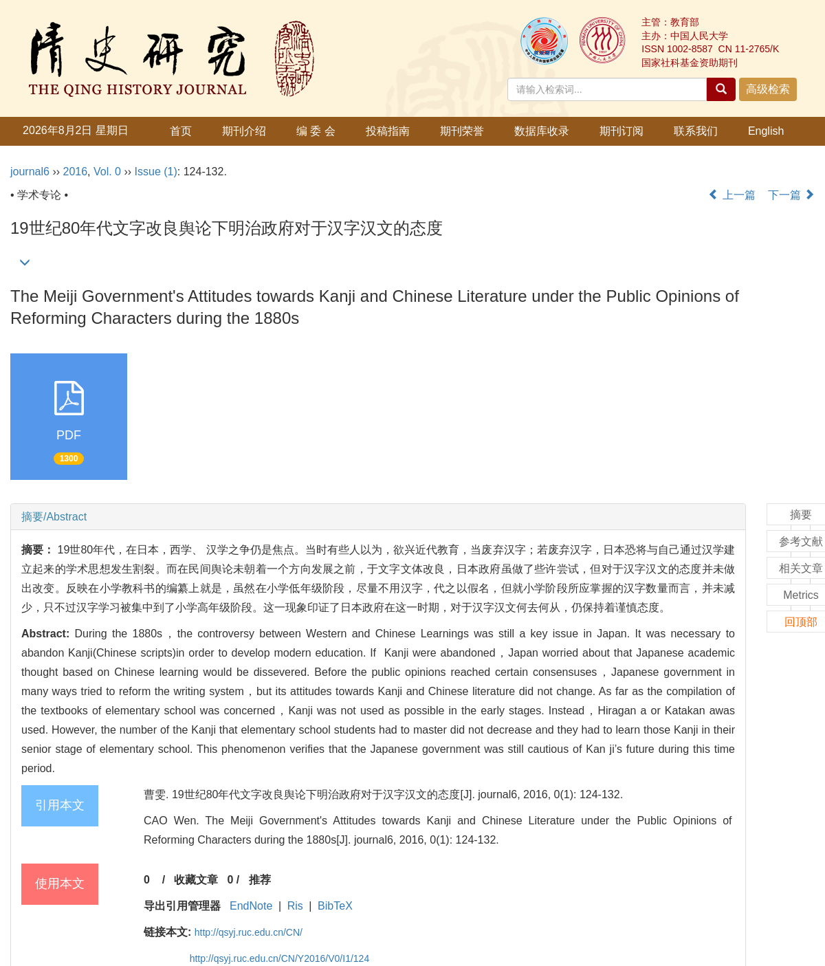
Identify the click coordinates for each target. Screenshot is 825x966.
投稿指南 (388, 131)
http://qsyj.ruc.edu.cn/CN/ (248, 932)
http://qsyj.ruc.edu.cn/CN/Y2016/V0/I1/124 (280, 958)
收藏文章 (196, 880)
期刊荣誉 (462, 131)
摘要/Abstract (54, 517)
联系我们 (696, 131)
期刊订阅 (622, 131)
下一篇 (791, 195)
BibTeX (335, 906)
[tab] (378, 517)
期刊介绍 (244, 131)
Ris (295, 906)
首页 (181, 131)
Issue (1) (156, 171)
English (766, 131)
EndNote (251, 906)
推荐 (260, 880)
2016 (75, 171)
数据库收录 (541, 131)
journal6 (30, 171)
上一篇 (731, 195)
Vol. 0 (107, 171)
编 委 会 (316, 131)
